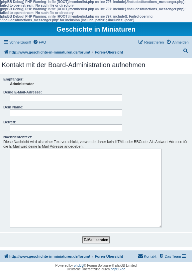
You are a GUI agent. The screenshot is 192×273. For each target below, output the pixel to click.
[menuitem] (39, 42)
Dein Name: (13, 107)
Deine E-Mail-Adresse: (22, 92)
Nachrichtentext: (17, 137)
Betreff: (9, 122)
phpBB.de (118, 269)
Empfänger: (13, 79)
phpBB (79, 265)
